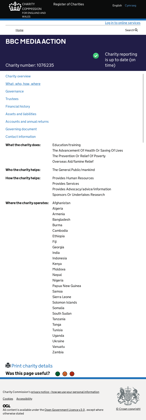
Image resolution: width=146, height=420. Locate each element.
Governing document (21, 129)
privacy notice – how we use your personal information (65, 392)
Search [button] (131, 30)
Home (19, 30)
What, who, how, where (23, 84)
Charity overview (18, 76)
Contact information (21, 136)
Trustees (12, 99)
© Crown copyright (128, 409)
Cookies (8, 398)
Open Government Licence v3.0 (64, 410)
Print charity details (29, 366)
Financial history (18, 106)
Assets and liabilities (21, 114)
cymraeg (130, 5)
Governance (15, 91)
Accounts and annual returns (27, 121)
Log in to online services (122, 23)
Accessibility (24, 398)
